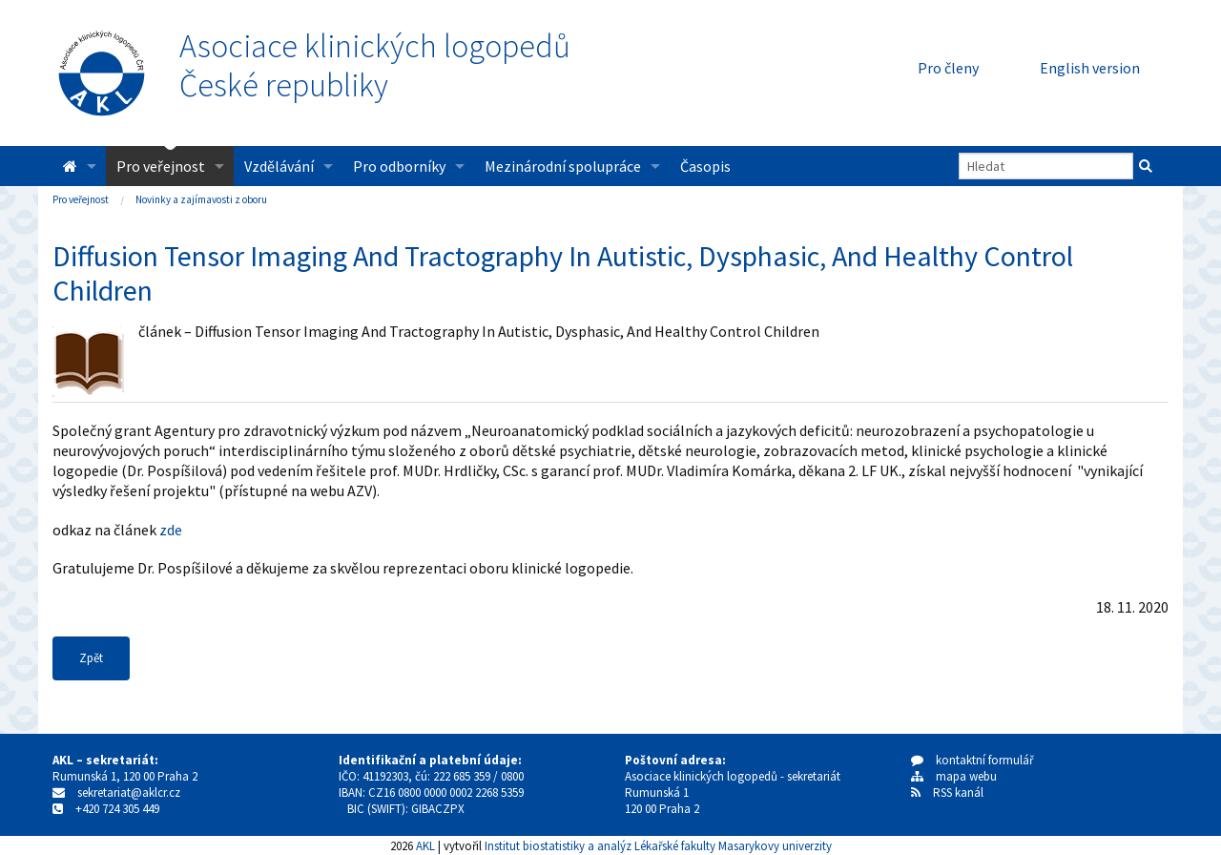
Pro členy (948, 67)
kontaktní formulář (972, 760)
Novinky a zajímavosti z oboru (201, 199)
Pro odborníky (399, 166)
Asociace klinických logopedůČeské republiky (374, 66)
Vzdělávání (279, 166)
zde (170, 529)
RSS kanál (958, 792)
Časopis (705, 166)
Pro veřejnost (160, 166)
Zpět (91, 658)
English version (1090, 67)
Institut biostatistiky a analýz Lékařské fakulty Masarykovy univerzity (658, 845)
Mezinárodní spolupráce (563, 166)
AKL (425, 845)
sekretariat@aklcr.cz (128, 792)
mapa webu (954, 776)
